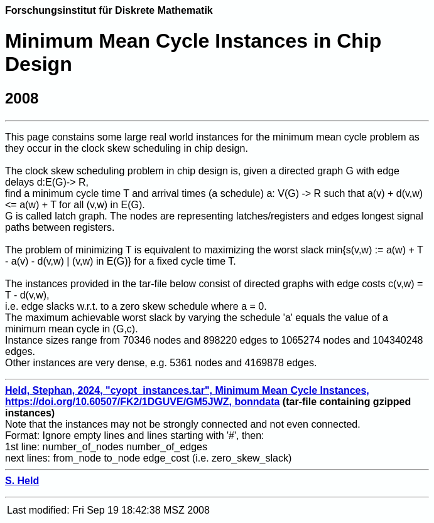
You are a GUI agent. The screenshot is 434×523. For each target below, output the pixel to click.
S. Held (22, 480)
